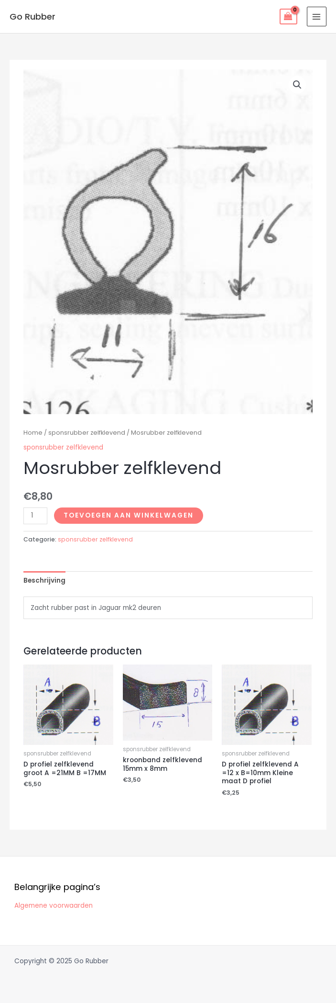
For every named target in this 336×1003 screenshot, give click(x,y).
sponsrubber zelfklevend (86, 432)
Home (33, 432)
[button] (297, 84)
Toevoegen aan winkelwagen (129, 515)
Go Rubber (32, 17)
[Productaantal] (35, 515)
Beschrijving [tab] (44, 580)
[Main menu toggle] (316, 16)
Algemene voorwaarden (53, 905)
